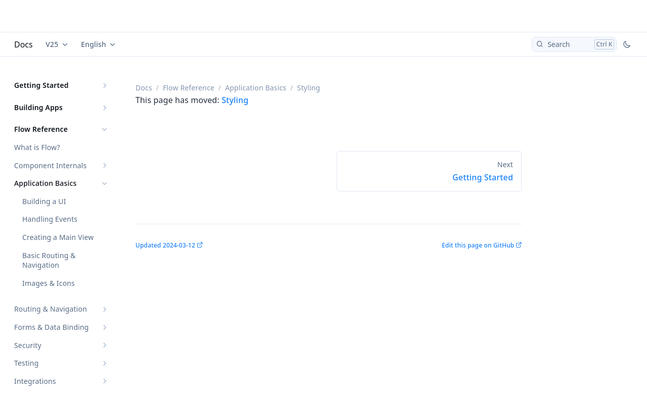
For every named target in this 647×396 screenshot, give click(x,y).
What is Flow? (37, 147)
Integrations (35, 381)
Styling (234, 100)
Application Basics (45, 183)
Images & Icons (48, 283)
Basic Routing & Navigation (49, 260)
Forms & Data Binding (51, 327)
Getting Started (41, 85)
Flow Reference (41, 129)
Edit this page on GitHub (478, 245)
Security (27, 345)
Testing (26, 363)
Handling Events (49, 219)
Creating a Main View (58, 237)
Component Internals (50, 165)
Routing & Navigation (50, 309)
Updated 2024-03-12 (165, 245)
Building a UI (44, 201)
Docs (23, 44)
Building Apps (38, 107)
